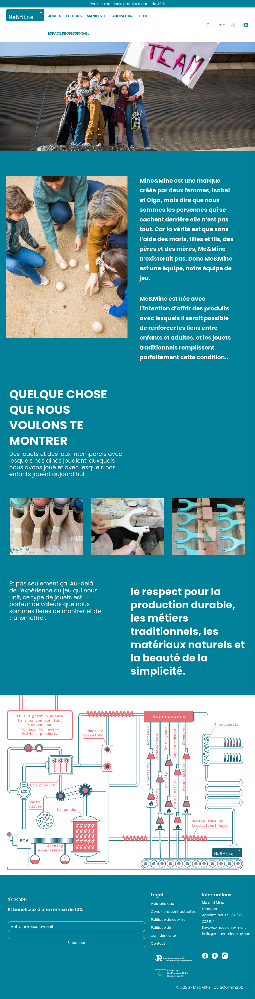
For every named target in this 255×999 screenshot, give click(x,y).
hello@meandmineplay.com (227, 933)
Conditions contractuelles (173, 911)
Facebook (205, 956)
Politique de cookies (168, 919)
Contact (158, 943)
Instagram (225, 956)
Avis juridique (162, 903)
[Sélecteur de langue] (222, 25)
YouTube (215, 956)
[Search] (209, 24)
